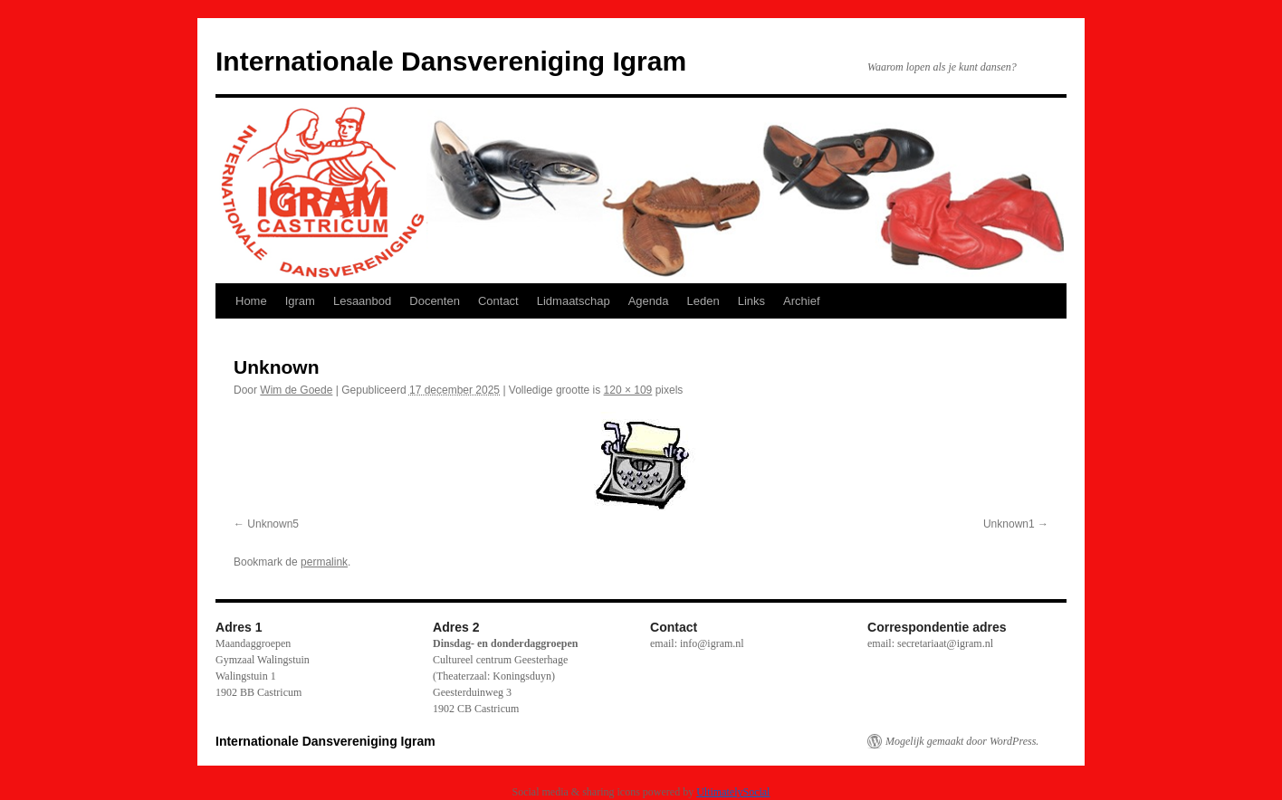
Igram (300, 301)
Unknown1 (1009, 524)
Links (751, 301)
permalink (324, 562)
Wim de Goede (296, 390)
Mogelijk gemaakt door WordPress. (961, 741)
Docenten (434, 301)
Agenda (648, 301)
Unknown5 (273, 524)
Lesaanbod (362, 301)
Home (251, 301)
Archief (801, 301)
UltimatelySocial (733, 792)
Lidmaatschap (573, 301)
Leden (703, 301)
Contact (498, 301)
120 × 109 (628, 390)
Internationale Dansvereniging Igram (450, 61)
